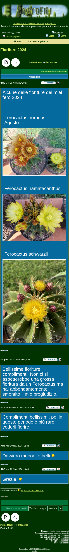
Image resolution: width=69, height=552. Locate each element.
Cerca (50, 36)
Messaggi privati (12, 36)
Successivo (61, 71)
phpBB (29, 549)
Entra (62, 36)
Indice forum (35, 62)
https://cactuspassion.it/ (32, 490)
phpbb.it (34, 551)
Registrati (57, 32)
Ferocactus (51, 62)
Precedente (47, 71)
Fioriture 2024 (13, 49)
